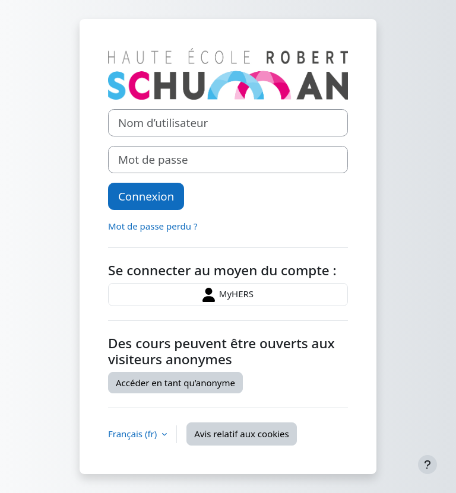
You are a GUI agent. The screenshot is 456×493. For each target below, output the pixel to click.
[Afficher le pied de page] (427, 464)
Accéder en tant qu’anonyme (175, 383)
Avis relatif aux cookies (241, 434)
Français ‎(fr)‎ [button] (133, 434)
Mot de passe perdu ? (152, 226)
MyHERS (228, 295)
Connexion (146, 196)
